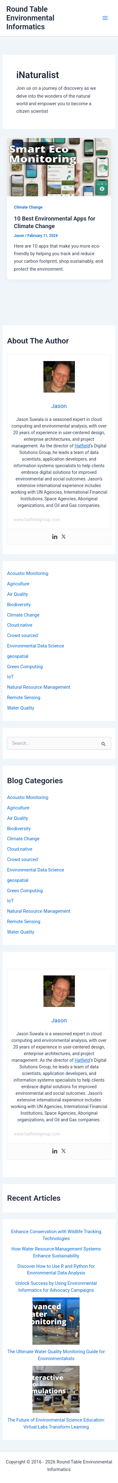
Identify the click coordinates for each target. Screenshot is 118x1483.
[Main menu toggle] (105, 18)
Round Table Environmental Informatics (30, 18)
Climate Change (28, 207)
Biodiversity (19, 604)
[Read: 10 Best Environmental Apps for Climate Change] (59, 167)
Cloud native (19, 625)
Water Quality (20, 708)
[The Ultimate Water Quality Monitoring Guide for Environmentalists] (56, 1321)
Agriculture (18, 584)
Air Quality (17, 594)
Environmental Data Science (35, 646)
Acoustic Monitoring (27, 573)
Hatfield (82, 445)
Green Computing (24, 667)
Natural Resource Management (38, 687)
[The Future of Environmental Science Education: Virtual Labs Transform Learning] (56, 1389)
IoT (10, 677)
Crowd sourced (22, 635)
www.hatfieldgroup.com (37, 519)
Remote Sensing (23, 697)
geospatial (17, 656)
